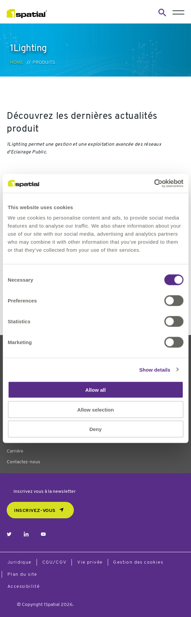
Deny (95, 429)
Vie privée (89, 562)
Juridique (19, 562)
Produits (44, 62)
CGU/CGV (54, 562)
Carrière (15, 451)
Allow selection (95, 409)
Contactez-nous (23, 462)
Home (16, 62)
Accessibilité (23, 586)
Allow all (95, 390)
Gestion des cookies (138, 562)
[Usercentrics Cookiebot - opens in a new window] (154, 183)
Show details (155, 369)
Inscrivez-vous (35, 510)
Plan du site (22, 574)
